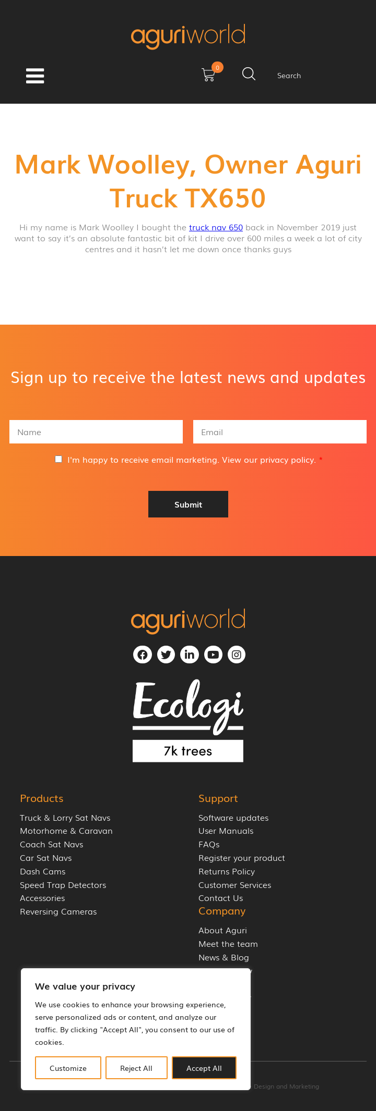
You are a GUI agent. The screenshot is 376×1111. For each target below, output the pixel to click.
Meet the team (228, 943)
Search (289, 75)
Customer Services (234, 884)
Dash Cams (42, 871)
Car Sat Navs (46, 857)
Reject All (136, 1068)
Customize (68, 1068)
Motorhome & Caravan (66, 830)
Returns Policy (226, 871)
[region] (136, 1029)
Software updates (233, 817)
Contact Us (220, 897)
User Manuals (225, 830)
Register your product (241, 857)
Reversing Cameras (58, 911)
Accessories (42, 897)
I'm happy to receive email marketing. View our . (195, 459)
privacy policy (287, 459)
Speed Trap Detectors (63, 884)
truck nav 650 (216, 226)
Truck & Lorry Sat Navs (65, 817)
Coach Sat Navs (51, 843)
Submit (188, 504)
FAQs (208, 843)
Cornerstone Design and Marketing (267, 1086)
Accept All (204, 1068)
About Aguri (222, 929)
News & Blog (223, 957)
